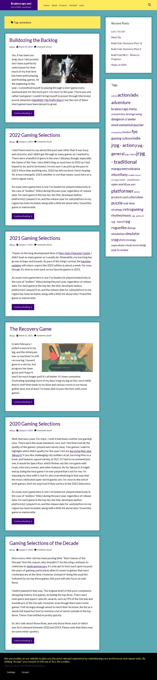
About (54, 5)
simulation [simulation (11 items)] (118, 234)
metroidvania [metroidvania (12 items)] (130, 169)
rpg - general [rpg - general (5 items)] (138, 216)
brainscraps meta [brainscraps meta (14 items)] (124, 109)
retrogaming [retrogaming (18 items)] (133, 209)
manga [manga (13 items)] (116, 169)
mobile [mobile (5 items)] (131, 175)
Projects (63, 5)
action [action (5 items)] (114, 96)
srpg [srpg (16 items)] (114, 239)
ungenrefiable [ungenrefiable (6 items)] (118, 245)
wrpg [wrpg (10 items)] (142, 245)
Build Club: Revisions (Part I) (126, 49)
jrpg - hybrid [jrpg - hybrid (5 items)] (130, 154)
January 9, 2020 (26, 549)
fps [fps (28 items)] (135, 131)
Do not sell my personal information (24, 665)
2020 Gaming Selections (35, 424)
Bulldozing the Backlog (33, 40)
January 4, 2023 (26, 141)
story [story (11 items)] (122, 240)
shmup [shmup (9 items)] (131, 227)
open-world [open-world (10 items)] (118, 184)
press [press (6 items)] (137, 191)
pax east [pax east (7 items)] (131, 184)
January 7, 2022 (26, 244)
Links (81, 5)
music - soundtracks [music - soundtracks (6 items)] (129, 179)
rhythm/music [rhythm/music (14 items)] (121, 215)
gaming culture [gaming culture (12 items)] (121, 138)
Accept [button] (25, 672)
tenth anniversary (37, 566)
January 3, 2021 (26, 430)
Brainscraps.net (21, 3)
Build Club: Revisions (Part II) (126, 43)
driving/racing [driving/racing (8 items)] (134, 114)
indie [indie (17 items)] (137, 138)
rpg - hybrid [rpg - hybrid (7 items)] (117, 221)
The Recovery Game (31, 329)
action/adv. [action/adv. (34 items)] (128, 95)
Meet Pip (116, 37)
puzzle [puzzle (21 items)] (116, 202)
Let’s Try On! (118, 31)
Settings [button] (11, 672)
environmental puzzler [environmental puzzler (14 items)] (127, 125)
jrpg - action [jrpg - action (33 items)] (123, 145)
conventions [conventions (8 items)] (118, 114)
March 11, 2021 (26, 335)
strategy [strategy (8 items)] (131, 239)
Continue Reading (24, 114)
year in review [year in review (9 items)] (119, 250)
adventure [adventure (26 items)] (120, 102)
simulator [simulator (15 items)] (132, 234)
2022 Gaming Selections (35, 135)
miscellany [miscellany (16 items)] (119, 174)
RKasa (12, 47)
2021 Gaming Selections (35, 238)
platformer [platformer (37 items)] (122, 191)
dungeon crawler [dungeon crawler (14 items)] (123, 119)
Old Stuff (73, 5)
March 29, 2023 (26, 46)
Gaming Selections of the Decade (44, 543)
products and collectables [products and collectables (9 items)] (127, 197)
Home (46, 5)
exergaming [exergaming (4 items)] (116, 132)
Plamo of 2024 (118, 64)
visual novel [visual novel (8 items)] (132, 245)
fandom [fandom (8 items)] (126, 132)
